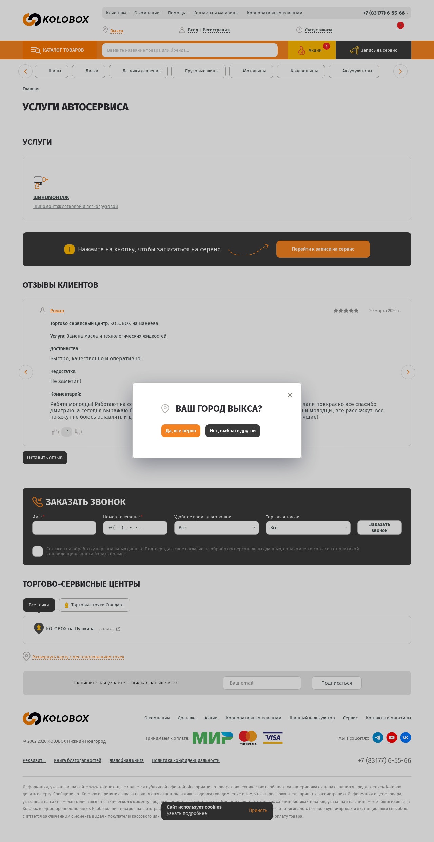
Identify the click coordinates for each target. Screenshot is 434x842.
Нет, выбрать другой (233, 431)
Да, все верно (181, 431)
